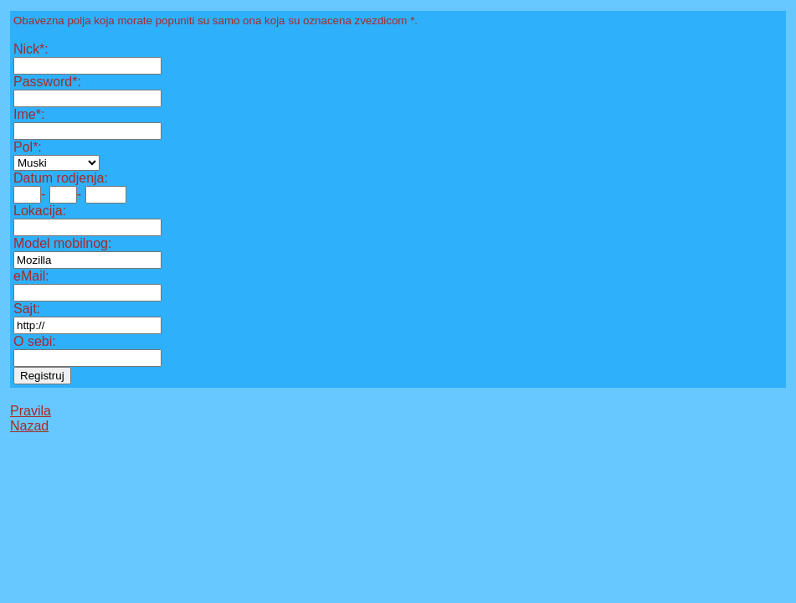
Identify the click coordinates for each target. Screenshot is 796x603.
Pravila (30, 411)
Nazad (29, 426)
